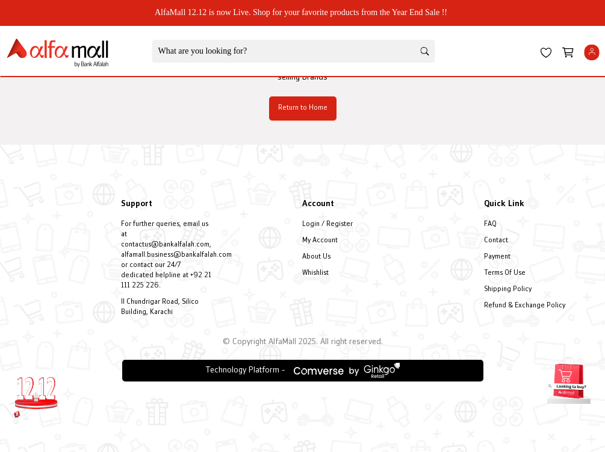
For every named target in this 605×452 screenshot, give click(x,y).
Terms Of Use (505, 273)
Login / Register (327, 224)
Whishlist (315, 273)
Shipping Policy (508, 289)
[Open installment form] (569, 379)
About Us (316, 257)
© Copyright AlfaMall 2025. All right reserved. (303, 342)
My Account (320, 240)
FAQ (490, 224)
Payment (497, 257)
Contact (496, 240)
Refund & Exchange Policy (524, 306)
